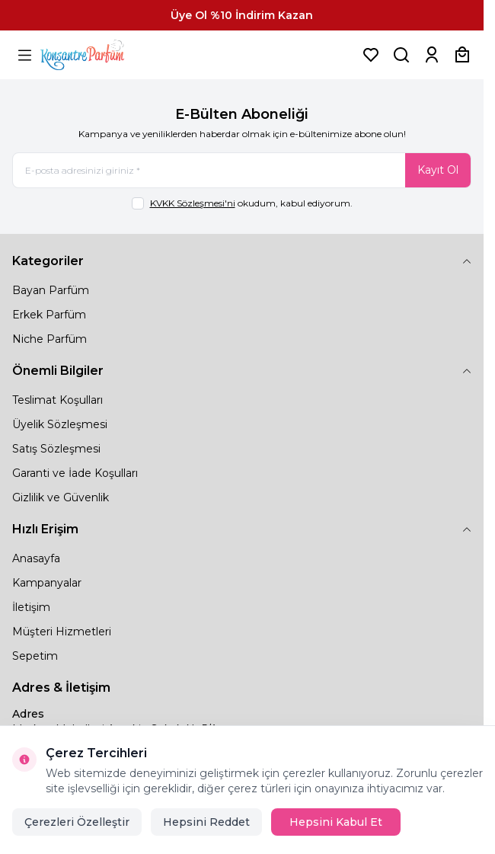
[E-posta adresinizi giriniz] (242, 170)
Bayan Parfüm (50, 290)
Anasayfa (36, 558)
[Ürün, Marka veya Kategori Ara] (401, 55)
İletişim (31, 607)
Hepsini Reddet (206, 822)
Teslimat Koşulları (57, 400)
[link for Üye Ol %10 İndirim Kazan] (242, 15)
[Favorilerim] (371, 55)
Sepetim (35, 656)
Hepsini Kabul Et (335, 822)
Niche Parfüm (49, 339)
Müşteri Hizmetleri (61, 631)
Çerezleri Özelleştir (76, 822)
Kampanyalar (46, 583)
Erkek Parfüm (49, 314)
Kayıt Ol (437, 170)
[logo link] (101, 55)
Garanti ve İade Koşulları (75, 473)
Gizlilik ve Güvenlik (60, 497)
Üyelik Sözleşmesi (59, 424)
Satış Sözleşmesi (56, 449)
